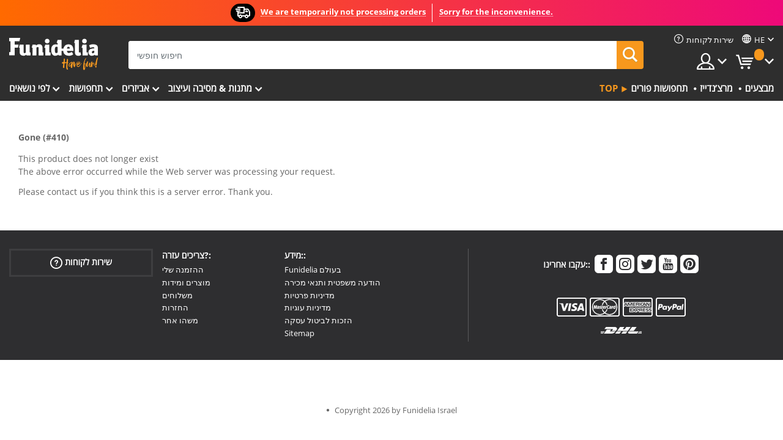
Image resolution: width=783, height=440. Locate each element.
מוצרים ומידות (186, 282)
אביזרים (135, 88)
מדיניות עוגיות (307, 307)
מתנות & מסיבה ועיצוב (210, 88)
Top (608, 88)
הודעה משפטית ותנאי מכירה (332, 282)
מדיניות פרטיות (309, 295)
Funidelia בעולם (312, 269)
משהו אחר (180, 320)
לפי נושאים (29, 88)
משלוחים (177, 295)
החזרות (175, 307)
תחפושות (86, 88)
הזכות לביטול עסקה (318, 320)
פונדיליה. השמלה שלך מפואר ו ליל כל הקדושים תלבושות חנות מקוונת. (53, 54)
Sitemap (299, 333)
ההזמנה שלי (183, 269)
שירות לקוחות (81, 262)
